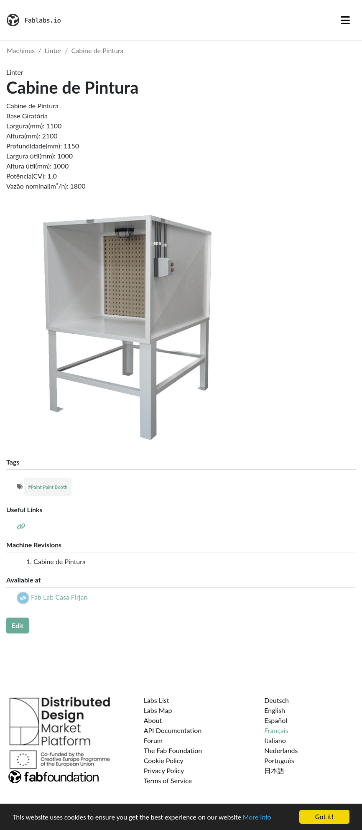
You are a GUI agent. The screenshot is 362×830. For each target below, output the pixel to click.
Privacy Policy (164, 770)
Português (279, 760)
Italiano (275, 740)
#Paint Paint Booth (48, 487)
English (274, 710)
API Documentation (173, 730)
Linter (53, 50)
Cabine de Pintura (97, 50)
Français (276, 730)
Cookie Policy (164, 760)
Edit (17, 625)
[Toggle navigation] (345, 20)
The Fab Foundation (173, 750)
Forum (153, 740)
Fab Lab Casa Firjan (59, 597)
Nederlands (281, 750)
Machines (21, 50)
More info (257, 817)
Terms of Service (168, 780)
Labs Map (158, 710)
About (153, 720)
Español (275, 720)
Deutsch (276, 700)
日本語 (274, 770)
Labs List (156, 700)
